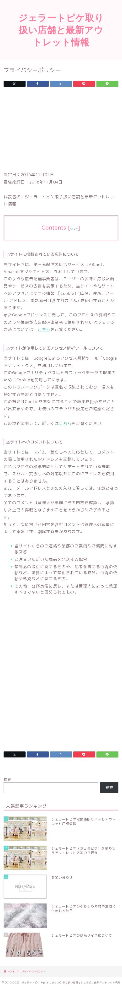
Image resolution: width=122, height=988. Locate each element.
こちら (44, 329)
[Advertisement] (61, 130)
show (74, 228)
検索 (7, 779)
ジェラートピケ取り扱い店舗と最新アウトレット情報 (61, 30)
